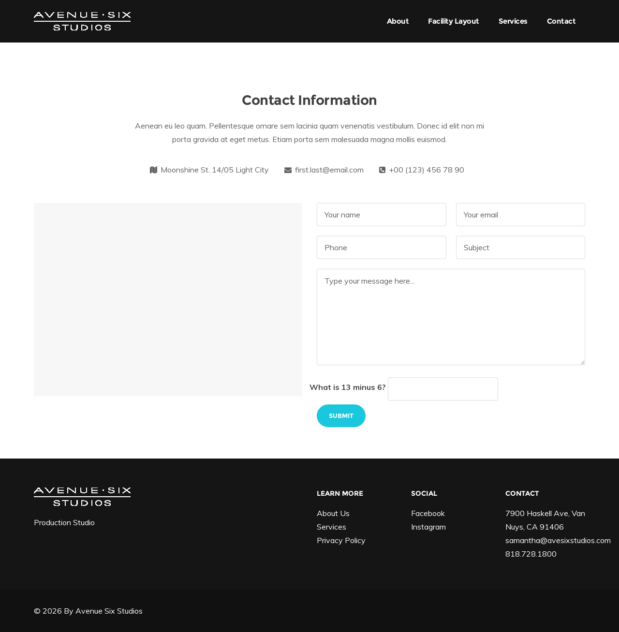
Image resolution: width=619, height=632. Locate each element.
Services (513, 21)
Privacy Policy (341, 540)
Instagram (428, 526)
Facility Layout (453, 21)
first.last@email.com (329, 169)
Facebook (428, 513)
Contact (561, 21)
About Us (333, 513)
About (398, 21)
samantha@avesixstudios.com (558, 540)
